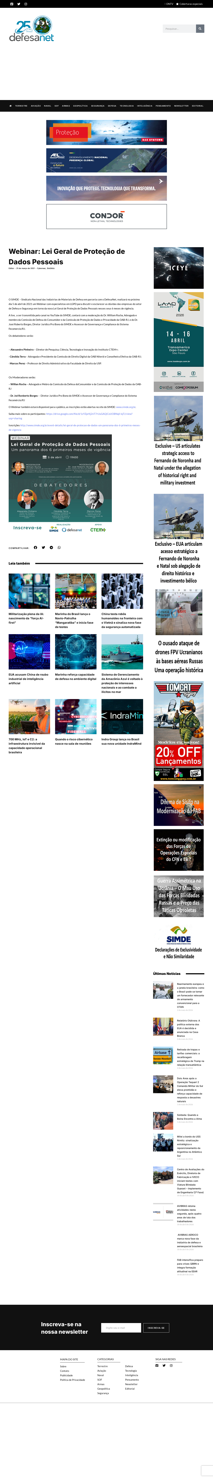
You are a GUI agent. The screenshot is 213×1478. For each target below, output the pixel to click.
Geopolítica (80, 106)
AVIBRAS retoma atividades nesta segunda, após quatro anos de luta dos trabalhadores (189, 1213)
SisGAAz (51, 268)
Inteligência (144, 106)
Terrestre (21, 106)
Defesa (112, 106)
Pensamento (163, 106)
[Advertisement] (106, 67)
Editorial (198, 106)
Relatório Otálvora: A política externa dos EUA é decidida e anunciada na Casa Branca (188, 1028)
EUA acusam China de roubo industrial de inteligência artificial (28, 679)
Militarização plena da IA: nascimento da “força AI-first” (26, 618)
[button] (35, 547)
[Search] (200, 28)
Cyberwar (41, 268)
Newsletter (181, 106)
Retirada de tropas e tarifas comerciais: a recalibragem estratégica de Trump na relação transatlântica (190, 1057)
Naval (47, 106)
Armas (66, 106)
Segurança (98, 106)
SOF (57, 106)
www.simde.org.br (125, 406)
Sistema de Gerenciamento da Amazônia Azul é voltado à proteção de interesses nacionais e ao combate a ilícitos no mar (122, 683)
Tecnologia (127, 106)
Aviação (36, 106)
